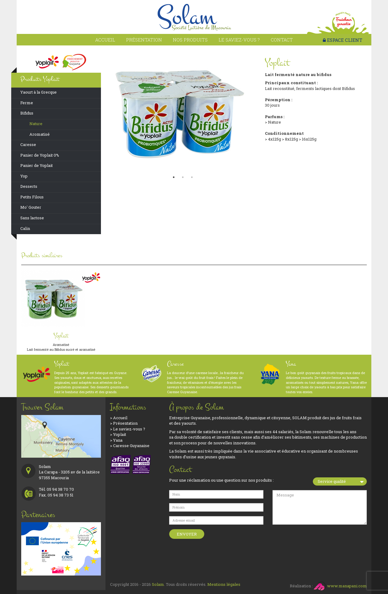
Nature (35, 123)
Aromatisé (39, 134)
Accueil (105, 40)
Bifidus (26, 113)
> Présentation (124, 423)
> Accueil (118, 417)
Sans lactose (32, 218)
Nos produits (190, 40)
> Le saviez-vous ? (127, 429)
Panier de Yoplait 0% (39, 155)
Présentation (144, 40)
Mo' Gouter (30, 207)
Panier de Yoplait (36, 165)
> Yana (116, 440)
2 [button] (183, 177)
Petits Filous (32, 197)
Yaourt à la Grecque (38, 92)
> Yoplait (118, 434)
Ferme (26, 102)
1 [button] (174, 177)
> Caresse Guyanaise (129, 445)
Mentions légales (223, 584)
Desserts (28, 186)
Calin (25, 228)
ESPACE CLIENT (342, 40)
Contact (282, 40)
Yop (24, 176)
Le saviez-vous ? (239, 40)
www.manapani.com (340, 586)
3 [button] (192, 177)
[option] (183, 112)
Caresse (28, 144)
